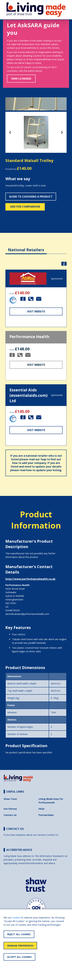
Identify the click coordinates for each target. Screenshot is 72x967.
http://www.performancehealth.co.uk (30, 579)
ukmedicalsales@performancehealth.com (27, 614)
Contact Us (52, 834)
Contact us (10, 815)
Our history (10, 808)
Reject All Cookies (19, 934)
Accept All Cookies (19, 956)
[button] (10, 132)
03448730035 (12, 610)
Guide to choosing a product (30, 196)
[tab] (26, 247)
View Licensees (21, 78)
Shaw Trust (10, 798)
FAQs (41, 808)
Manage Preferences (20, 945)
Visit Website (36, 311)
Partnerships (46, 815)
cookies (16, 917)
